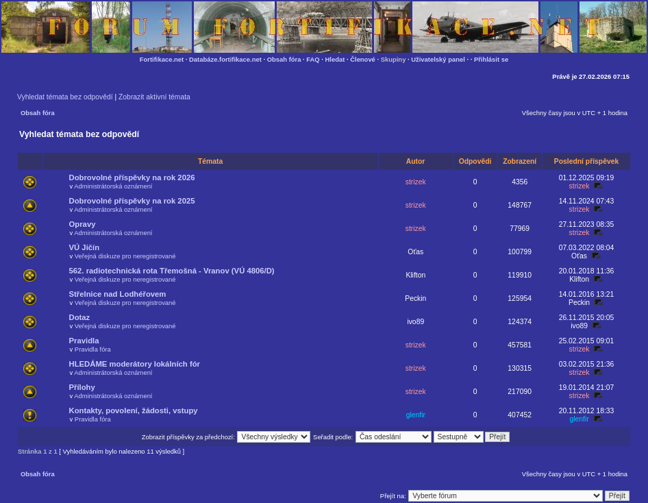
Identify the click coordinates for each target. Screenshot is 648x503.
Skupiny (393, 59)
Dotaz (79, 317)
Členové (362, 59)
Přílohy (82, 387)
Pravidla (84, 340)
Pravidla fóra (93, 349)
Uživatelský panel (438, 59)
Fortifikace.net (162, 59)
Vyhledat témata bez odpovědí (65, 97)
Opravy (82, 224)
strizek (416, 182)
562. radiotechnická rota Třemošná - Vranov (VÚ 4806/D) (172, 271)
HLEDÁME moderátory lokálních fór (134, 364)
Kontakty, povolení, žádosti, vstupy (133, 410)
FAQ (312, 59)
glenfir (415, 415)
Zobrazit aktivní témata (154, 97)
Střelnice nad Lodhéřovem (117, 294)
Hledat (335, 59)
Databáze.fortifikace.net (225, 59)
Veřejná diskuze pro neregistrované (125, 256)
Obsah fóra (284, 59)
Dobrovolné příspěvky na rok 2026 (132, 177)
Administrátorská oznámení (113, 186)
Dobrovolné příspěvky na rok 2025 (132, 201)
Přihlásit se (491, 59)
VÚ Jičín (84, 247)
